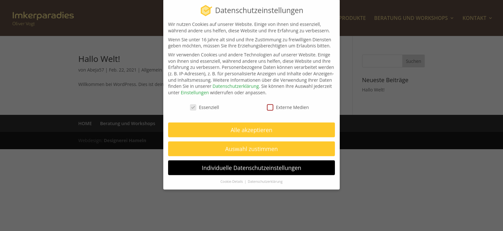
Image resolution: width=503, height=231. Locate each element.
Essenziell (204, 103)
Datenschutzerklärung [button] (265, 177)
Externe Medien (288, 103)
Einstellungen (195, 88)
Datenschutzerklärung (236, 82)
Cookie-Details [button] (232, 177)
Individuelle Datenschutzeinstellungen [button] (251, 163)
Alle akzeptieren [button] (251, 126)
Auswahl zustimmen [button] (251, 145)
